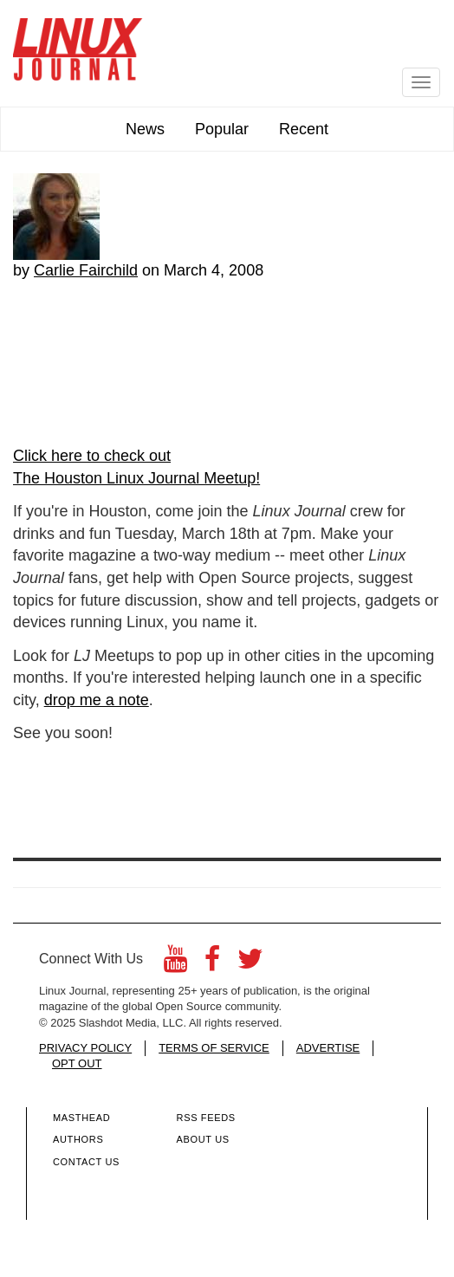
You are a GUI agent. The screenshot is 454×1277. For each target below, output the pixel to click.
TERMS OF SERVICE (214, 1047)
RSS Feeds (206, 1117)
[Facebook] (212, 963)
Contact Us (86, 1162)
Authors (78, 1139)
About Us (203, 1139)
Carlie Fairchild (86, 270)
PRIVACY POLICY (85, 1047)
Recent (303, 129)
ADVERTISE (328, 1047)
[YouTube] (175, 963)
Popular (222, 129)
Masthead (81, 1117)
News (145, 129)
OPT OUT (77, 1063)
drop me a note (96, 700)
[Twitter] (250, 963)
